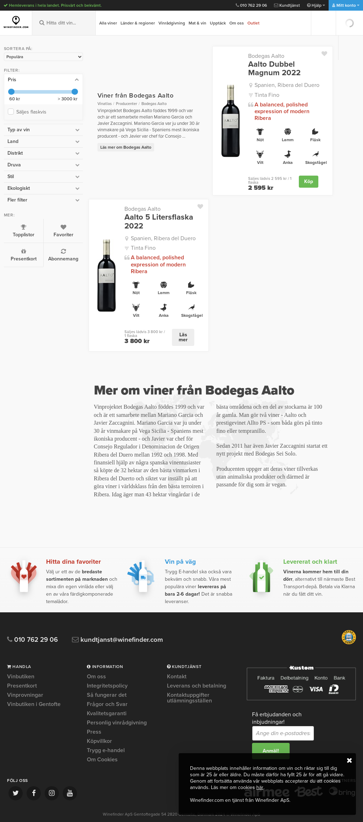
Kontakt (176, 663)
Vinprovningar (25, 681)
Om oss (236, 23)
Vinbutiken (20, 663)
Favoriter (56, 230)
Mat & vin (197, 23)
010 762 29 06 (251, 5)
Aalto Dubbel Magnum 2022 (270, 68)
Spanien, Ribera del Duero (282, 85)
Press (94, 718)
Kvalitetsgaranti (107, 699)
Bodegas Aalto (262, 56)
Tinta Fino (262, 95)
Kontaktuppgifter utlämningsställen (189, 684)
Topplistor (21, 230)
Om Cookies (102, 745)
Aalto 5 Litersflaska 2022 (150, 214)
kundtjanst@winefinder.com (118, 626)
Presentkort (21, 254)
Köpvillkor (99, 727)
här (259, 787)
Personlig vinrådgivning (117, 708)
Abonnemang (56, 254)
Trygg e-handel (106, 736)
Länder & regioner (138, 23)
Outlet (253, 23)
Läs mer (178, 323)
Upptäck (218, 23)
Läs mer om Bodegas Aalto (117, 144)
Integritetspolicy (107, 671)
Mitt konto (345, 5)
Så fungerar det (107, 681)
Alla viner (108, 23)
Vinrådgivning (171, 23)
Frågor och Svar (107, 690)
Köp (308, 175)
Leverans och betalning (196, 671)
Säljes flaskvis (32, 112)
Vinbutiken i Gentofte (34, 690)
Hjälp (316, 5)
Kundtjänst (287, 5)
